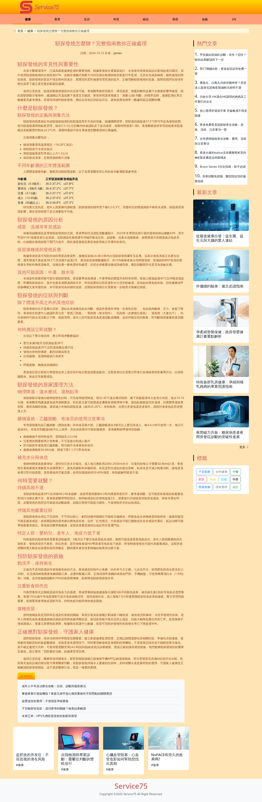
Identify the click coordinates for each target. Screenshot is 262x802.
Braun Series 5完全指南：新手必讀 (223, 167)
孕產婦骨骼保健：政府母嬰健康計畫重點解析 (219, 334)
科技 (116, 19)
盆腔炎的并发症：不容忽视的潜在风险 (32, 756)
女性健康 (221, 472)
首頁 (20, 31)
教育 (57, 19)
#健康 (20, 765)
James (118, 53)
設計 (236, 487)
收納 (213, 479)
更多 (244, 447)
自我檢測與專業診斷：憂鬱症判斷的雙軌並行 (77, 759)
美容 (175, 19)
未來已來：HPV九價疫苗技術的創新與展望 (49, 716)
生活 (87, 19)
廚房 (201, 479)
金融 (205, 19)
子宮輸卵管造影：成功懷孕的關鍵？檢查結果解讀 (54, 708)
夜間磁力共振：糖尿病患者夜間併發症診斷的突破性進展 (219, 434)
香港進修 (204, 487)
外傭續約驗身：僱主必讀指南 (219, 286)
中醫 (236, 472)
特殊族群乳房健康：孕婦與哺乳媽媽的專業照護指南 (219, 384)
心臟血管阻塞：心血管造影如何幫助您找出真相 (122, 759)
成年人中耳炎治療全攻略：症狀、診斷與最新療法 (54, 686)
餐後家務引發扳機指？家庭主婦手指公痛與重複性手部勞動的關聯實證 (67, 694)
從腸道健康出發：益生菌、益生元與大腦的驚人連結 (219, 238)
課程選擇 (221, 487)
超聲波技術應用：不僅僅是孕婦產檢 (45, 701)
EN (234, 19)
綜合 (146, 19)
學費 (235, 479)
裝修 (224, 479)
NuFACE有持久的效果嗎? (167, 756)
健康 (28, 19)
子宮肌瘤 (204, 472)
